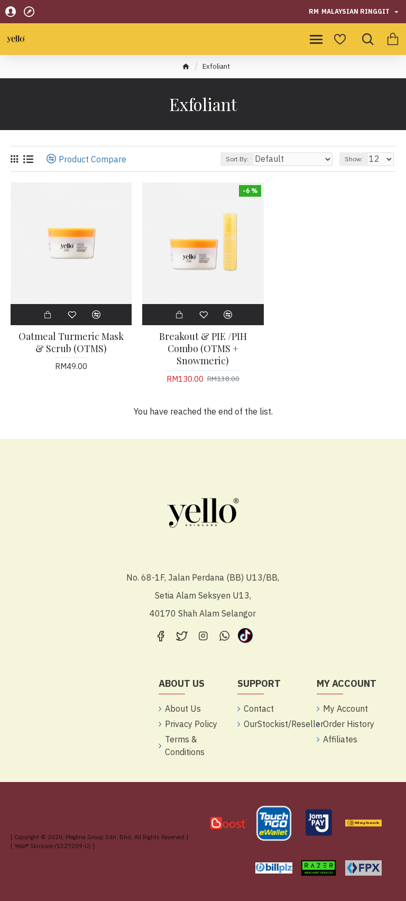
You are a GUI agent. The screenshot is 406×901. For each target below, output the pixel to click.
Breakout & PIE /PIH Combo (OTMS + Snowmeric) (203, 348)
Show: (354, 159)
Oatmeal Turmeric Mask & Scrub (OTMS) (71, 342)
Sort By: (237, 159)
